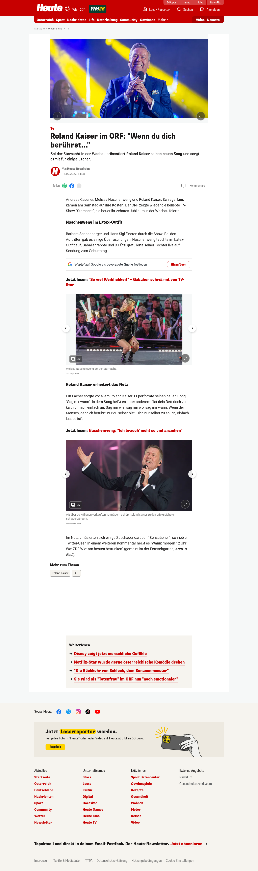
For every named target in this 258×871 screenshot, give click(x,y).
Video (135, 823)
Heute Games (93, 810)
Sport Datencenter (145, 777)
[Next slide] (192, 328)
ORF (76, 573)
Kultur (88, 790)
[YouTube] (97, 711)
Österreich (45, 20)
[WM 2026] (97, 9)
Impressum (41, 860)
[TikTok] (87, 711)
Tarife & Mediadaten (67, 860)
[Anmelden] (210, 10)
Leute (87, 784)
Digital (88, 797)
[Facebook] (71, 186)
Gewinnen (147, 20)
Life (92, 20)
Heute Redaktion (78, 169)
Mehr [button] (162, 20)
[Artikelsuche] (184, 10)
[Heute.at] (50, 8)
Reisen (136, 816)
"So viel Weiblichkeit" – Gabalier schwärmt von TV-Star (125, 282)
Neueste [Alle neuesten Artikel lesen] (213, 20)
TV (67, 28)
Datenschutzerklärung (112, 860)
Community (128, 20)
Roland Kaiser (60, 573)
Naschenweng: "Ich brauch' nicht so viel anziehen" (135, 430)
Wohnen (137, 803)
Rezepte (137, 790)
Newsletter (43, 823)
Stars (87, 777)
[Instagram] (78, 711)
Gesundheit (139, 797)
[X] (68, 711)
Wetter (39, 816)
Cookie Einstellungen (180, 860)
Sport (60, 20)
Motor (135, 810)
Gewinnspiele (141, 784)
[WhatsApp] (64, 186)
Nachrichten (76, 20)
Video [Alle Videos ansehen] (200, 20)
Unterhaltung (107, 20)
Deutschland (43, 790)
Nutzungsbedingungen (146, 860)
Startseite (39, 28)
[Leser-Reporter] (156, 10)
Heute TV (90, 823)
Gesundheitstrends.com (195, 784)
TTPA (89, 860)
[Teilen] (79, 185)
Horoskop (90, 803)
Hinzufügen (178, 265)
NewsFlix (185, 777)
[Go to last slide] (66, 328)
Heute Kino (91, 816)
